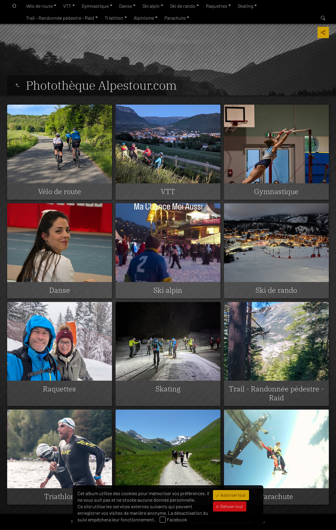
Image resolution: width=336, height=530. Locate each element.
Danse (125, 6)
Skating (245, 6)
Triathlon (114, 18)
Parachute (175, 18)
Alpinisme (144, 18)
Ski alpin (151, 6)
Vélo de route (39, 6)
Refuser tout (231, 506)
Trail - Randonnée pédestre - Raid (60, 18)
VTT (67, 6)
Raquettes (216, 6)
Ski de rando (182, 6)
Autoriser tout (232, 495)
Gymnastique (95, 6)
